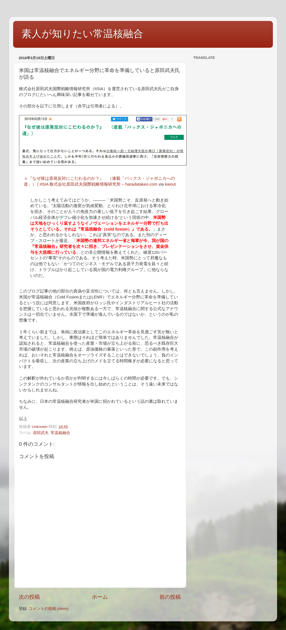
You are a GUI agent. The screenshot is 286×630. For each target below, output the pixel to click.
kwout (170, 184)
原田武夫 (41, 433)
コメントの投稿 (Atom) (48, 609)
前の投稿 (170, 597)
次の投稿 (29, 597)
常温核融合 (60, 433)
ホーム (100, 597)
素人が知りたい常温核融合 (82, 33)
